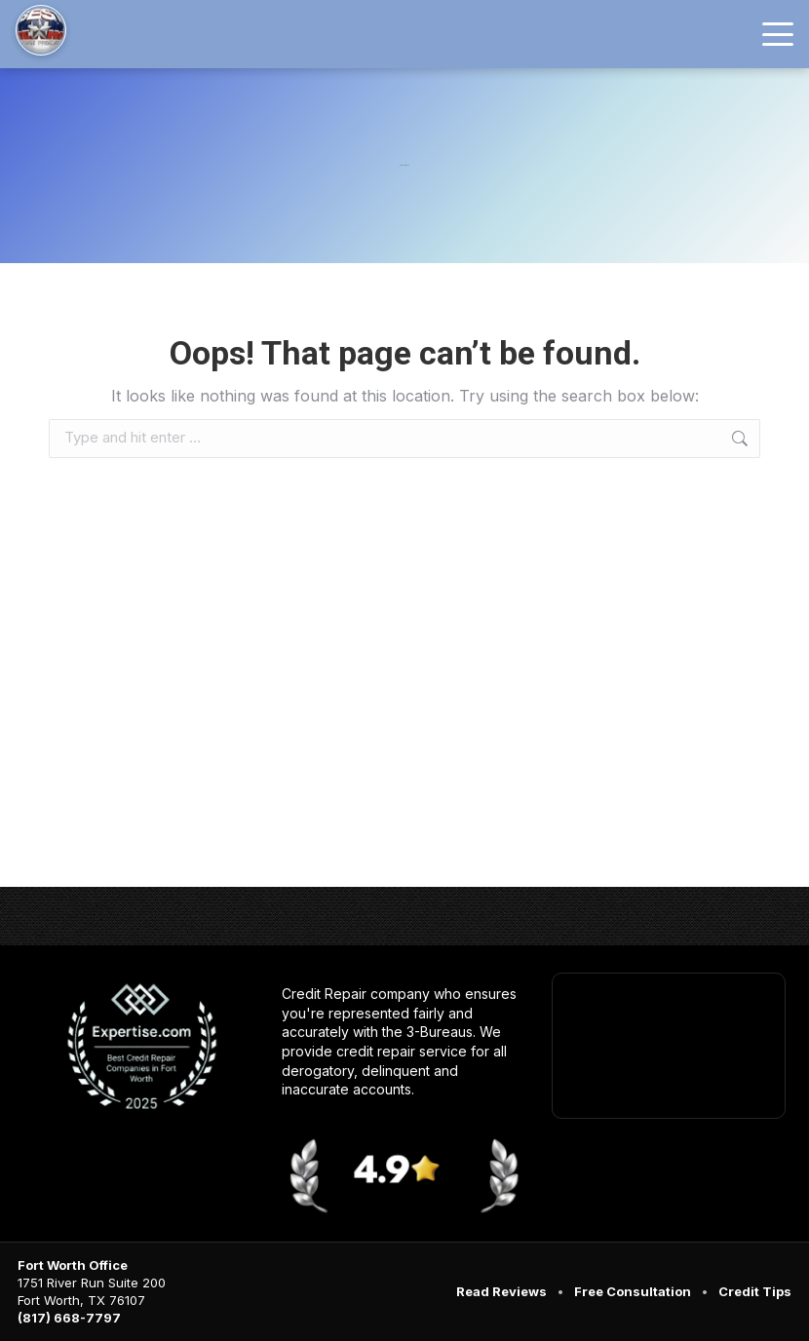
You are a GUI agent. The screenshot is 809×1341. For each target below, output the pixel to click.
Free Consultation (632, 1291)
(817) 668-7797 (69, 1317)
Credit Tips (754, 1291)
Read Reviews (501, 1291)
